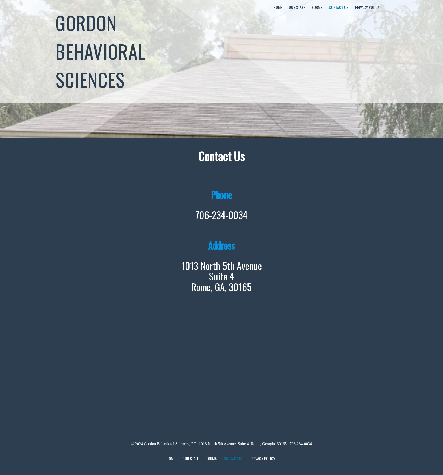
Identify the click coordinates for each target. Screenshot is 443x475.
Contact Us (338, 7)
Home (277, 7)
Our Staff (297, 7)
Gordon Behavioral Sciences (100, 50)
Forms (317, 7)
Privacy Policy (367, 7)
